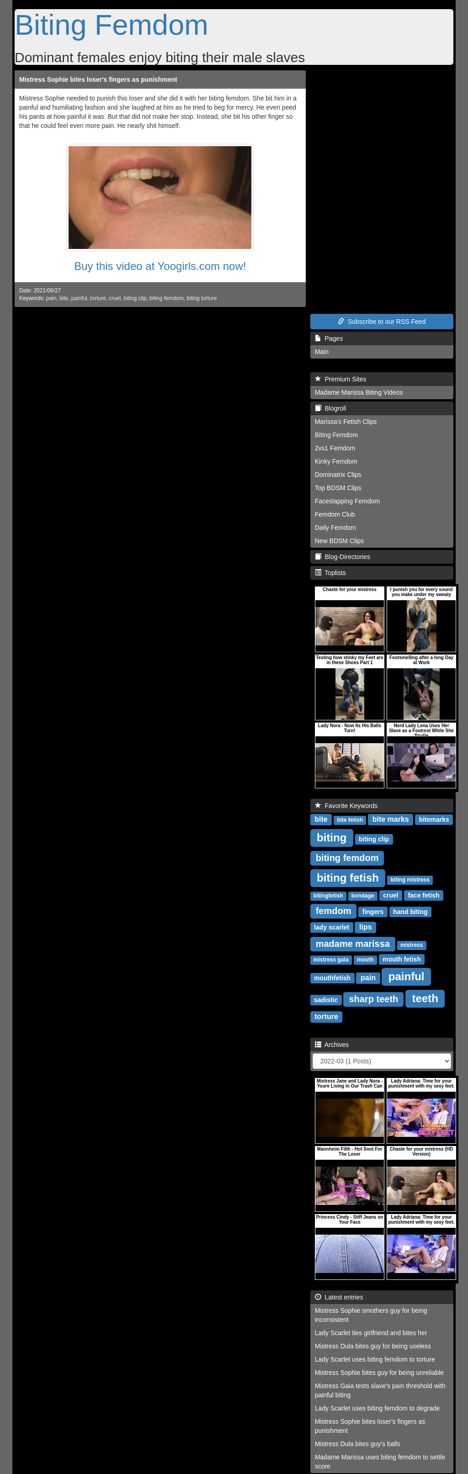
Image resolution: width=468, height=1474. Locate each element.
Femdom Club (335, 514)
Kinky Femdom (336, 461)
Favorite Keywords (346, 805)
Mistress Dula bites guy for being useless (373, 1346)
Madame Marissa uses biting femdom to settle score (380, 1461)
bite (63, 298)
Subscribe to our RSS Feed (381, 321)
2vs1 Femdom (335, 448)
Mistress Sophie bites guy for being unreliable (379, 1372)
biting (331, 837)
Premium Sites (341, 379)
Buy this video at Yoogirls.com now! (160, 266)
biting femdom (166, 298)
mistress (411, 945)
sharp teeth (373, 999)
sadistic (326, 1000)
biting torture (201, 298)
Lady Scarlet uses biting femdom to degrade (377, 1408)
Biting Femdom (111, 25)
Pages (329, 338)
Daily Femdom (335, 527)
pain (51, 298)
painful (79, 298)
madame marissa (353, 944)
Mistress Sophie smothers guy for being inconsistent (371, 1315)
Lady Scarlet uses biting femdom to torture (375, 1359)
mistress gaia (331, 959)
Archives (332, 1044)
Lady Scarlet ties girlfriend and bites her (371, 1333)
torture (98, 298)
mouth (365, 959)
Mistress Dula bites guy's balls (357, 1444)
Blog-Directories (342, 556)
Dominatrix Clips (338, 474)
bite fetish (350, 820)
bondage (362, 896)
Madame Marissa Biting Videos (359, 392)
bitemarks (434, 819)
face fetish (423, 895)
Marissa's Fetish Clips (346, 421)
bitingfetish (328, 896)
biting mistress (410, 880)
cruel (115, 298)
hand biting (410, 911)
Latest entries (339, 1297)
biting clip (135, 298)
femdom (333, 911)
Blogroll (330, 408)
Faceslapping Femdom (347, 501)
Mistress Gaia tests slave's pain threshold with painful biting (380, 1390)
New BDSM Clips (339, 540)
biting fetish (348, 878)
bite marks (390, 819)
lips (365, 927)
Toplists (330, 572)
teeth (425, 998)
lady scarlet (331, 927)
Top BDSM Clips (338, 487)
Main (322, 351)
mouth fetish (402, 959)
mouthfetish (332, 978)
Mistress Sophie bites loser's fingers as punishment (98, 79)
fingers (373, 911)
